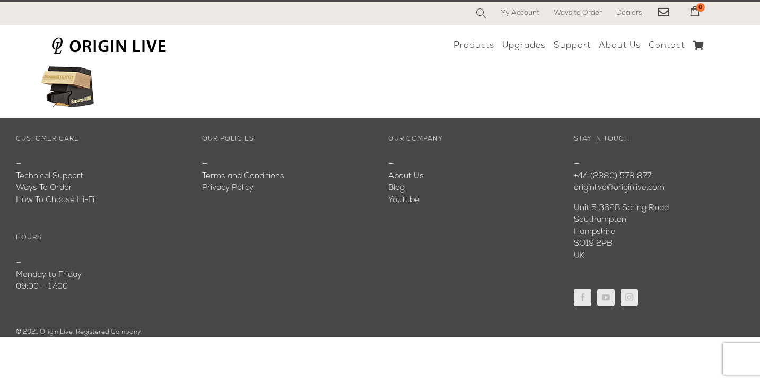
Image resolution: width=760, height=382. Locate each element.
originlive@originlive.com (619, 188)
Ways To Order (44, 188)
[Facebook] (582, 297)
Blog (396, 188)
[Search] (481, 13)
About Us (406, 176)
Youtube (404, 200)
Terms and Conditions (243, 176)
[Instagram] (629, 297)
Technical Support (49, 176)
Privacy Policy (228, 188)
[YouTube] (606, 297)
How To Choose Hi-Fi (55, 200)
